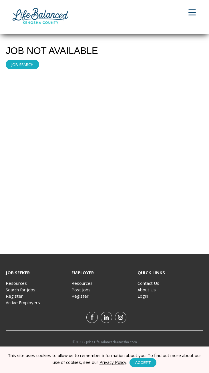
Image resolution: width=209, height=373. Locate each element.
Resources (16, 283)
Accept (143, 362)
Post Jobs (81, 290)
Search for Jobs (20, 290)
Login (143, 296)
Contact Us (148, 283)
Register (14, 296)
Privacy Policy (112, 362)
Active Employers (23, 302)
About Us (147, 290)
